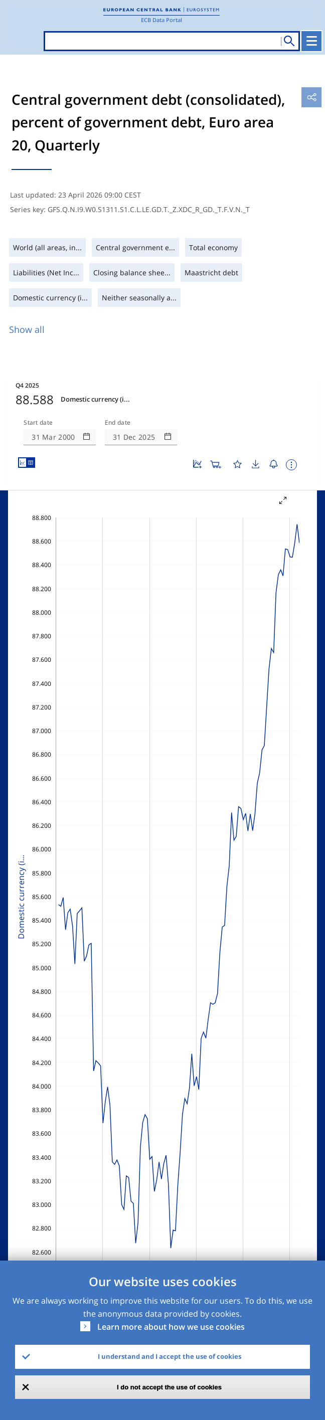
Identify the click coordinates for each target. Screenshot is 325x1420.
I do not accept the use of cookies (169, 1387)
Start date (38, 423)
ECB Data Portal (161, 20)
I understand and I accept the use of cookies (169, 1356)
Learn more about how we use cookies (171, 1326)
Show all (27, 329)
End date (118, 423)
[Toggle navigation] (311, 41)
